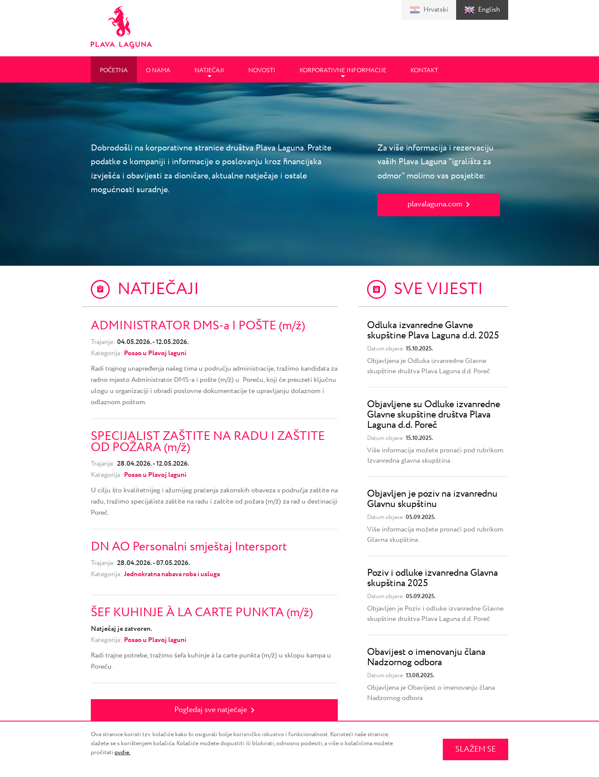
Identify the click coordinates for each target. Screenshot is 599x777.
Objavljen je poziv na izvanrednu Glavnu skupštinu (432, 499)
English (489, 10)
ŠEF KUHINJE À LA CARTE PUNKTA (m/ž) (202, 613)
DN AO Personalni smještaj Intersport (189, 547)
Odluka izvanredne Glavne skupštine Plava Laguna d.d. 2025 (433, 331)
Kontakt (424, 70)
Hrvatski (435, 10)
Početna (114, 70)
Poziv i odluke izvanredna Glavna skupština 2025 (432, 578)
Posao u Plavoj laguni (155, 353)
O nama (158, 70)
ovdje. (122, 752)
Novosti (261, 70)
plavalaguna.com (435, 204)
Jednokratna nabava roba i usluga (172, 574)
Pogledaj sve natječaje (210, 710)
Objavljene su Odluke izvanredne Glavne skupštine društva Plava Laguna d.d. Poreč (433, 415)
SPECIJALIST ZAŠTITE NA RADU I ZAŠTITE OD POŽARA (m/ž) (208, 442)
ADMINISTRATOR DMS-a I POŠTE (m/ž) (198, 326)
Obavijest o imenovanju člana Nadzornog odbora (426, 657)
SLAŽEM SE (475, 749)
